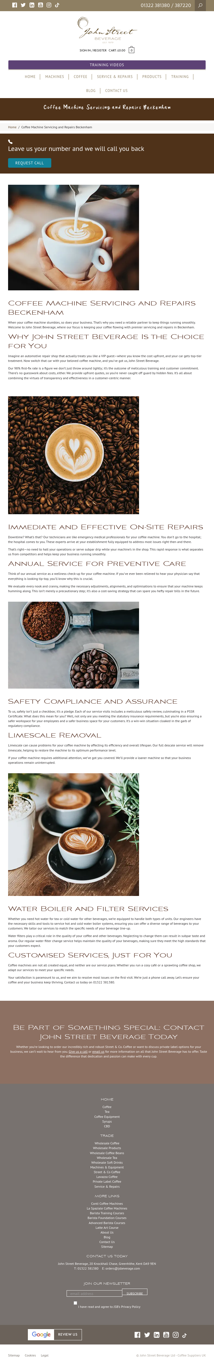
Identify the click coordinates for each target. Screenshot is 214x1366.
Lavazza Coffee (107, 1177)
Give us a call (78, 1051)
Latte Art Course (107, 1227)
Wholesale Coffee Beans (107, 1153)
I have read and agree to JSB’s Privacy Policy (109, 1307)
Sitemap (107, 1246)
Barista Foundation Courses (107, 1218)
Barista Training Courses (107, 1213)
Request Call (29, 162)
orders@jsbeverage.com (123, 1268)
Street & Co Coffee (107, 1172)
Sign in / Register (93, 50)
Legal (44, 1355)
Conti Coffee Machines (107, 1203)
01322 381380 (155, 5)
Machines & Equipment (107, 1167)
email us (98, 1051)
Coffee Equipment (107, 1116)
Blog (107, 1237)
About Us (107, 1232)
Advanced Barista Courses (107, 1223)
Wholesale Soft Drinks (107, 1162)
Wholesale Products (107, 1148)
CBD (107, 1126)
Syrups (107, 1121)
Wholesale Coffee (107, 1143)
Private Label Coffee (107, 1181)
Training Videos (107, 64)
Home (12, 127)
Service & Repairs (107, 1186)
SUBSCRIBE (135, 1293)
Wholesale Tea (107, 1158)
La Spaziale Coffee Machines (107, 1208)
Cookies (30, 1355)
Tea (106, 1111)
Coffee (107, 1107)
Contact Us (107, 1242)
